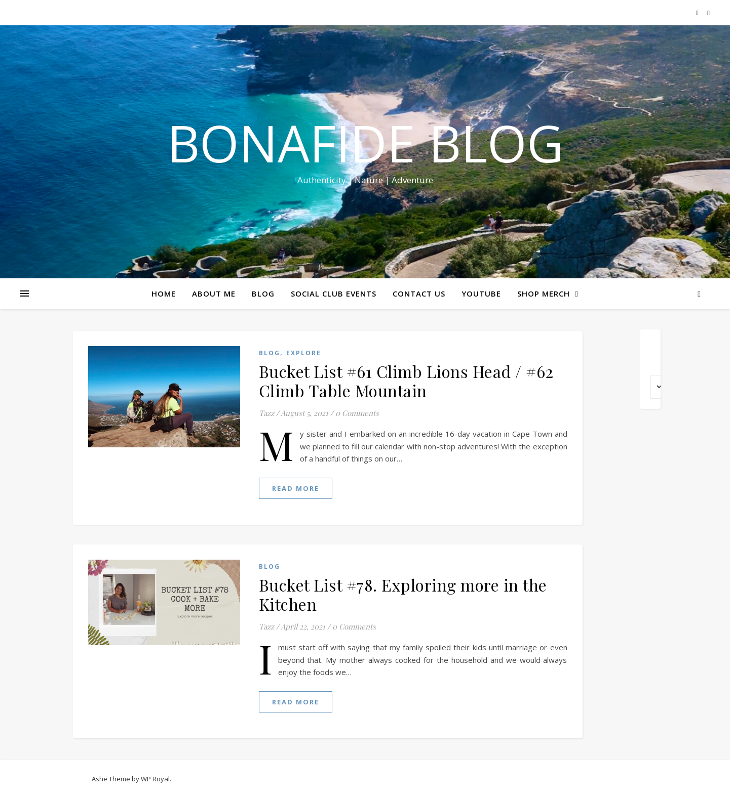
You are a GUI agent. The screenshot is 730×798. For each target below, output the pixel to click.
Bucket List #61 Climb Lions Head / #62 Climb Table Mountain (406, 380)
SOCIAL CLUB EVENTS (333, 293)
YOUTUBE (481, 293)
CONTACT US (419, 293)
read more (295, 488)
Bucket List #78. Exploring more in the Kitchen (403, 594)
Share (716, 191)
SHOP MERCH (543, 293)
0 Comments (357, 413)
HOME (163, 293)
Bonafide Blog (365, 142)
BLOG (263, 293)
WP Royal (155, 778)
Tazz (266, 413)
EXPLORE (303, 353)
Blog (269, 353)
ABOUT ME (214, 293)
